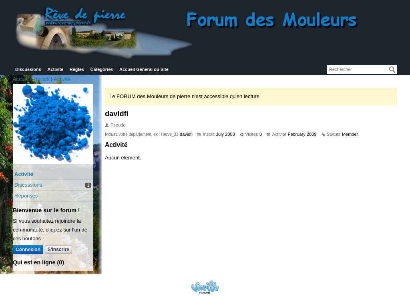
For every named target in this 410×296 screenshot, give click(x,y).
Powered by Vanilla (205, 287)
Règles (77, 69)
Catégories (101, 69)
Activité (55, 69)
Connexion (28, 249)
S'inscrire (58, 249)
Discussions (28, 69)
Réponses (26, 196)
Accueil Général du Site (144, 69)
